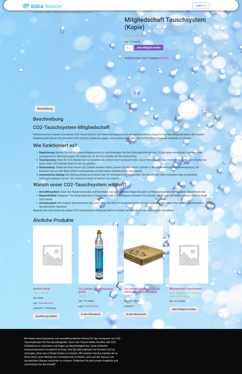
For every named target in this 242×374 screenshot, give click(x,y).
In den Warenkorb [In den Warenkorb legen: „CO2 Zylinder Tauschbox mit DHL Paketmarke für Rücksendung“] (136, 314)
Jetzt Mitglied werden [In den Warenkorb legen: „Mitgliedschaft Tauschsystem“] (184, 309)
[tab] (45, 109)
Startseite (38, 12)
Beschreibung (45, 108)
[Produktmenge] (129, 48)
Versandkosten (45, 303)
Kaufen (48, 12)
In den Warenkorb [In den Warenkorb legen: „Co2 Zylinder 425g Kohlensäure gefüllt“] (90, 314)
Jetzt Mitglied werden (149, 47)
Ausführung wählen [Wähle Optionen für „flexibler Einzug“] (46, 316)
